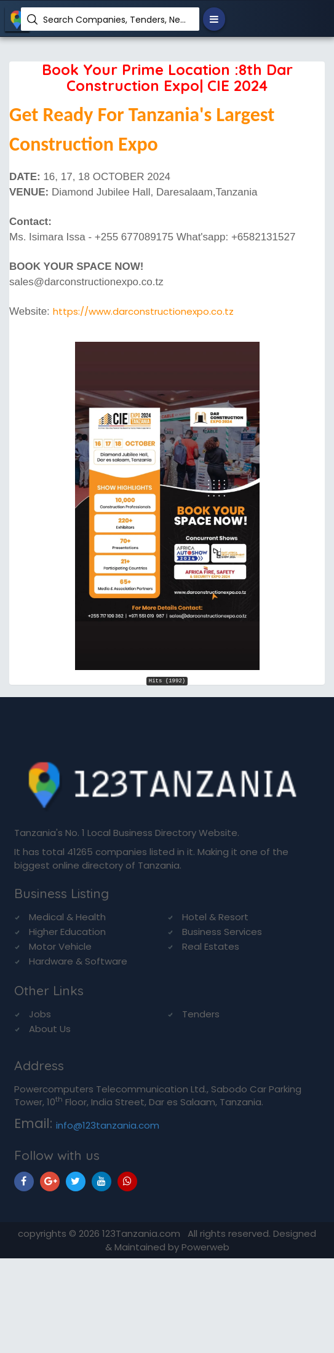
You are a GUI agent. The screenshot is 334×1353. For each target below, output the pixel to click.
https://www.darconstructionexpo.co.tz (143, 311)
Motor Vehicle (60, 946)
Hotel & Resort (215, 916)
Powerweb (205, 1247)
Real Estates (210, 946)
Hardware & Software (78, 961)
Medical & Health (67, 916)
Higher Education (67, 931)
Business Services (222, 931)
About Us (50, 1028)
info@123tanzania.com (107, 1125)
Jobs (40, 1014)
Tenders (201, 1014)
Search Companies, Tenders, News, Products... (116, 20)
